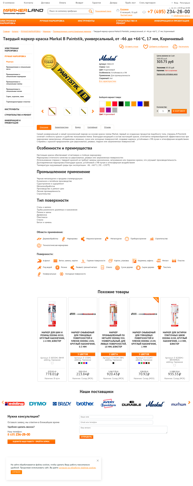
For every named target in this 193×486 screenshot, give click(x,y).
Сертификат (92, 127)
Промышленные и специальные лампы (14, 83)
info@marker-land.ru (182, 16)
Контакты (28, 3)
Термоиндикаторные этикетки (18, 102)
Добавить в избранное (158, 47)
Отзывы (107, 127)
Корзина (124, 9)
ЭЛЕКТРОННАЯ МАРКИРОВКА (8, 22)
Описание (44, 127)
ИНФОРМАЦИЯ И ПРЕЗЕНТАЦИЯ (171, 21)
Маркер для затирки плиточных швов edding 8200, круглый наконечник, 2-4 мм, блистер (174, 338)
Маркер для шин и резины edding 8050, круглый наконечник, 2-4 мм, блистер (52, 337)
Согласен (16, 472)
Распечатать (184, 47)
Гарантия (96, 3)
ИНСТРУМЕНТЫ (86, 21)
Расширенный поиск (103, 11)
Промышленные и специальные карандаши (16, 75)
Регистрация (185, 3)
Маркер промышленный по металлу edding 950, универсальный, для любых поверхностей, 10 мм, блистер (113, 339)
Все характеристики (107, 81)
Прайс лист (130, 3)
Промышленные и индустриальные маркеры (72, 31)
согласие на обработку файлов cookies (77, 467)
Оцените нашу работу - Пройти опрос (31, 441)
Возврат (79, 3)
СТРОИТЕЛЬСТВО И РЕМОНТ (126, 22)
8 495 (19, 434)
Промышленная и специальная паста (18, 68)
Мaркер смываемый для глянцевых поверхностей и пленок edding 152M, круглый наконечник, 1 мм (144, 339)
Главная (6, 31)
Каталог (15, 31)
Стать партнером (147, 3)
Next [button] (93, 111)
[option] (67, 79)
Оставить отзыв (131, 47)
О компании (8, 3)
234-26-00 (168, 12)
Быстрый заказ (126, 15)
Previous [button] (42, 111)
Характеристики (61, 127)
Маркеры (47, 31)
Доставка (45, 3)
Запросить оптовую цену (167, 74)
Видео (78, 127)
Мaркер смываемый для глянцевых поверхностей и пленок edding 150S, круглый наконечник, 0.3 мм (82, 339)
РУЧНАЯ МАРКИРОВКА (52, 21)
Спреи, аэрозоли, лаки (15, 96)
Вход (176, 3)
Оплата (62, 3)
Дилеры (113, 3)
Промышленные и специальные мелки (14, 90)
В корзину (179, 111)
